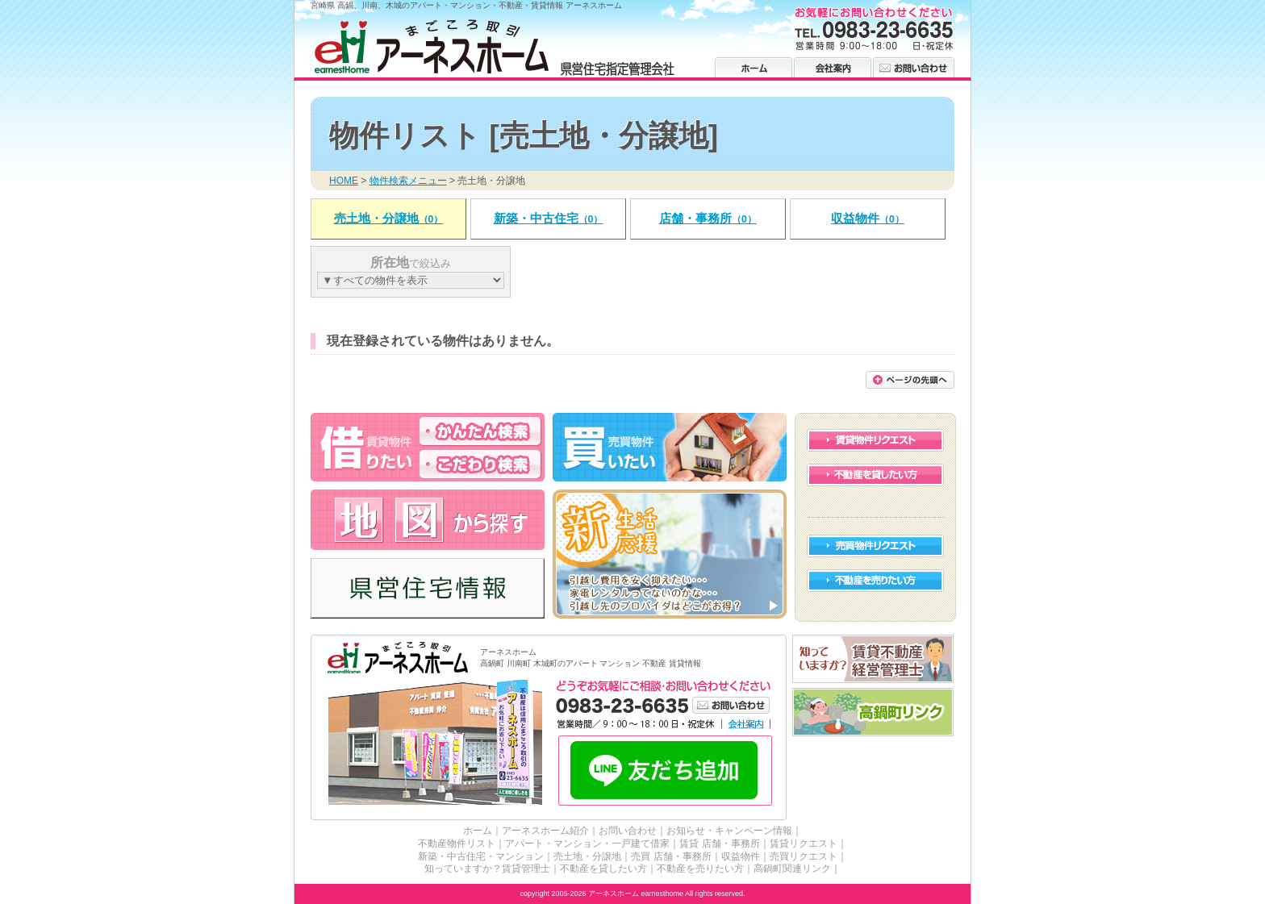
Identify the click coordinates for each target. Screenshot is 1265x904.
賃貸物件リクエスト (875, 440)
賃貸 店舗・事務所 (719, 843)
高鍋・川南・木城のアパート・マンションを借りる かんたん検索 (480, 431)
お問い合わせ (913, 67)
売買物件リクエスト (875, 546)
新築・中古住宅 (548, 218)
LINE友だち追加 (665, 771)
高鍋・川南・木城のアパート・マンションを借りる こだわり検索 (480, 464)
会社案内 (832, 67)
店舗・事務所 (708, 218)
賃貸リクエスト (803, 843)
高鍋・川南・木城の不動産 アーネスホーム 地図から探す (428, 519)
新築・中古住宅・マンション (481, 856)
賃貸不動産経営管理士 (873, 659)
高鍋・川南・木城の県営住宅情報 (428, 588)
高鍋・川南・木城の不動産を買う (670, 447)
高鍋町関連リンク (792, 868)
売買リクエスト (803, 856)
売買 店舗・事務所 (671, 856)
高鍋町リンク (873, 712)
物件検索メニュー (408, 180)
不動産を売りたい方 (875, 580)
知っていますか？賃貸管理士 (487, 868)
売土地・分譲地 (389, 218)
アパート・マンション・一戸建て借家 (587, 843)
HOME (343, 180)
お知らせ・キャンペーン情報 (729, 830)
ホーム (753, 67)
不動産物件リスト (456, 843)
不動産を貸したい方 (875, 475)
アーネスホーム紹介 (545, 830)
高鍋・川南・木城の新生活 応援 (670, 554)
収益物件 (867, 218)
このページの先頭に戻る (910, 380)
